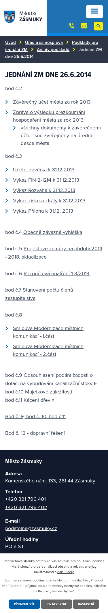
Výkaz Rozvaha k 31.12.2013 (44, 190)
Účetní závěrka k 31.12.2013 (44, 169)
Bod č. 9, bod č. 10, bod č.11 (35, 416)
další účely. (65, 571)
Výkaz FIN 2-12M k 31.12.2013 (46, 179)
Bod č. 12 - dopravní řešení (35, 433)
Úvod (10, 42)
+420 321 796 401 (25, 499)
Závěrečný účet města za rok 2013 (52, 101)
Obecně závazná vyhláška (52, 232)
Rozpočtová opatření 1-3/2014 (57, 273)
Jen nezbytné (56, 604)
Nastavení (86, 604)
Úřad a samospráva (44, 42)
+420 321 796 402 (26, 507)
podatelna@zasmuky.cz (31, 528)
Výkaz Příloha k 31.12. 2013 (43, 210)
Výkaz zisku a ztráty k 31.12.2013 (49, 200)
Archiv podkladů (53, 49)
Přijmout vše (24, 604)
